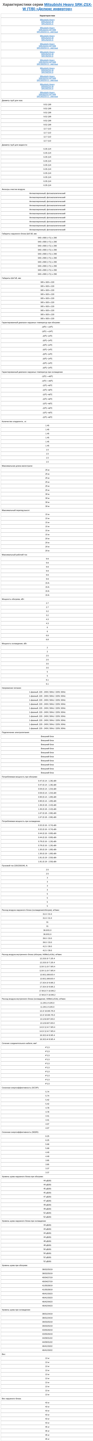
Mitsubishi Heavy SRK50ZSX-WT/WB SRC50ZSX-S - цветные (47, 78)
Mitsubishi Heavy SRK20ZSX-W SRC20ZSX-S (47, 22)
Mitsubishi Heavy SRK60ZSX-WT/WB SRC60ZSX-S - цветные (47, 94)
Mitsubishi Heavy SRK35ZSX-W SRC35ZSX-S (47, 54)
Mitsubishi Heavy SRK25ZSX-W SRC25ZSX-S (47, 38)
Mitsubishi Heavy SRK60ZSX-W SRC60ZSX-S (47, 86)
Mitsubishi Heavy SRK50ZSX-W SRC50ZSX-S (47, 70)
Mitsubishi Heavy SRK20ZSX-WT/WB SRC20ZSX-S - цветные (47, 30)
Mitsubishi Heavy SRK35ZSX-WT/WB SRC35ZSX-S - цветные (47, 62)
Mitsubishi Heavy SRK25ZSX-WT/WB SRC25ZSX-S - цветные (47, 46)
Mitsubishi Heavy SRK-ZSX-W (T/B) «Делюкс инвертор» (57, 6)
